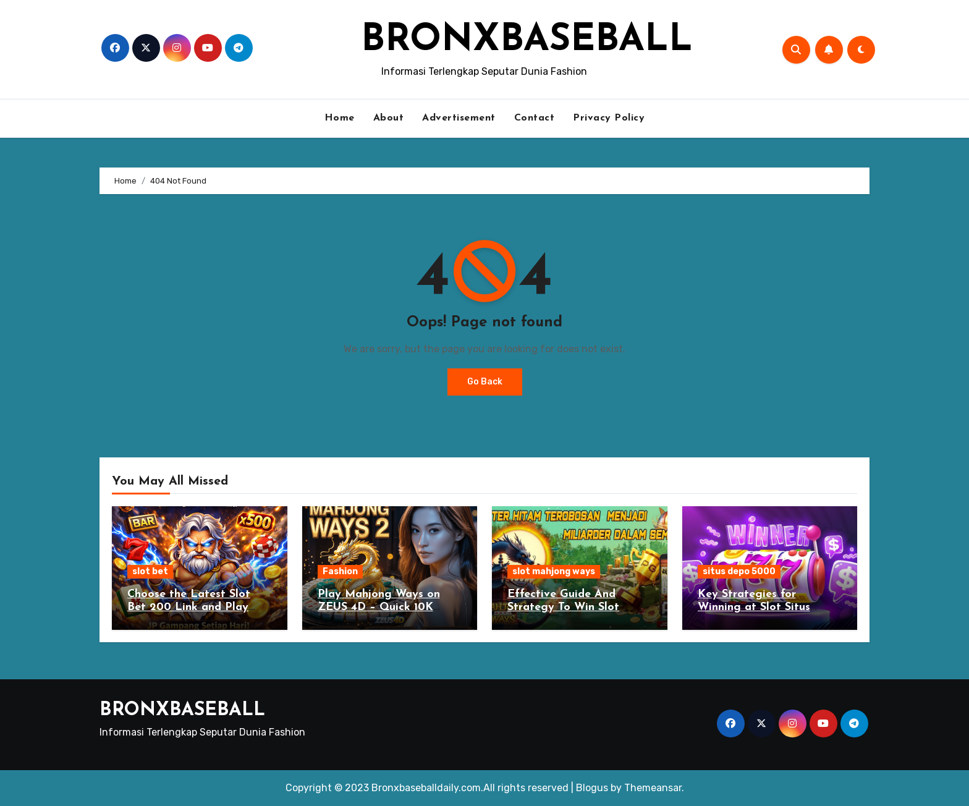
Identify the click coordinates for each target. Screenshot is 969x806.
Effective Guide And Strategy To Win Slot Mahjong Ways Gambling (574, 607)
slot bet (150, 571)
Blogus (592, 788)
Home (339, 118)
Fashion (340, 571)
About (388, 118)
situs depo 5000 (739, 571)
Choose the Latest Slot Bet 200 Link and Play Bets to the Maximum (188, 607)
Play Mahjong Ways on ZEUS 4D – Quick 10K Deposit (379, 607)
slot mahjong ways (553, 571)
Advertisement (459, 118)
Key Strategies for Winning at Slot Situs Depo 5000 (754, 607)
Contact (534, 118)
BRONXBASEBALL (527, 40)
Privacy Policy (609, 118)
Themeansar (653, 788)
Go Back (484, 381)
